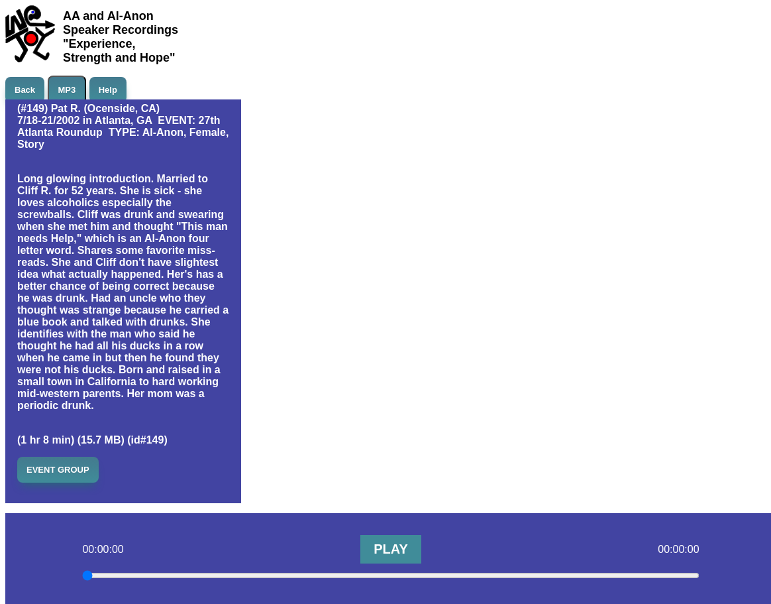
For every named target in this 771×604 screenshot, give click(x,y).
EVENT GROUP (57, 470)
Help (108, 90)
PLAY (391, 549)
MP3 (67, 90)
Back (25, 90)
